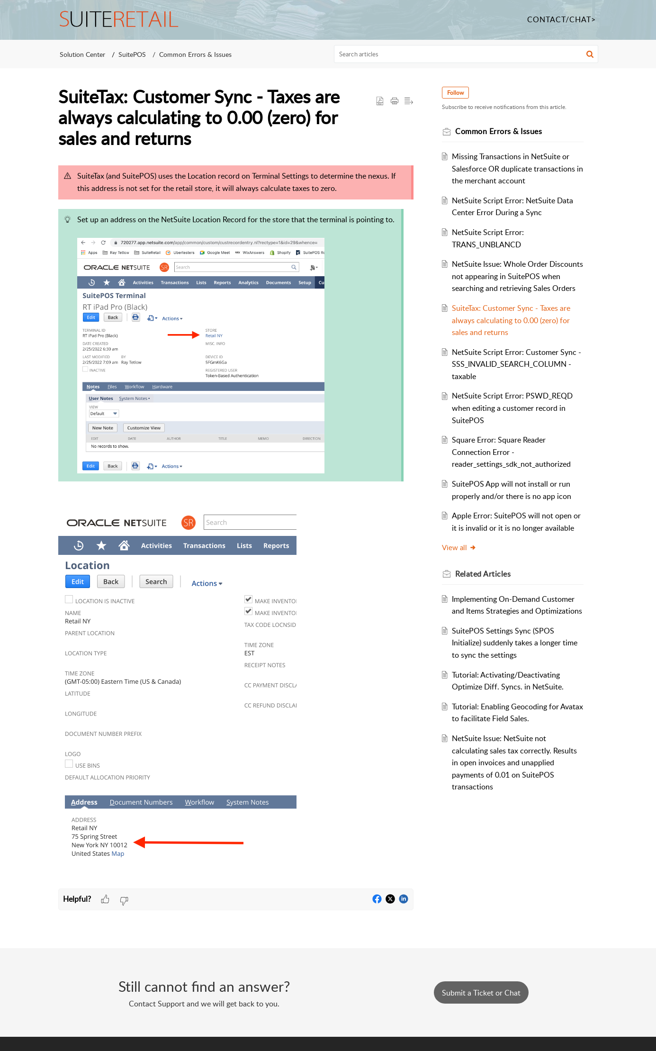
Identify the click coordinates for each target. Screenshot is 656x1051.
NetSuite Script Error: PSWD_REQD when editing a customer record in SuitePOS (513, 420)
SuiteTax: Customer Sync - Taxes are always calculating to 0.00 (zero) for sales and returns (512, 332)
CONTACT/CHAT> (561, 19)
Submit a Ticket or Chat (481, 993)
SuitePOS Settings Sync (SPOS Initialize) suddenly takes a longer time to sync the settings (516, 679)
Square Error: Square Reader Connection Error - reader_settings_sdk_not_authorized (512, 464)
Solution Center (82, 54)
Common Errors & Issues (195, 54)
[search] (466, 54)
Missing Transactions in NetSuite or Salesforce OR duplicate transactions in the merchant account (514, 168)
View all (461, 572)
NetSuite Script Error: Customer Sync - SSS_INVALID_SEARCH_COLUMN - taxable (515, 376)
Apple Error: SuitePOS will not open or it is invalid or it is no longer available (513, 540)
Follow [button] (457, 93)
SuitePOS (132, 54)
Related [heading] (484, 598)
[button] (589, 54)
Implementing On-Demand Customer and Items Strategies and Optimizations (514, 635)
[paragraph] (235, 524)
